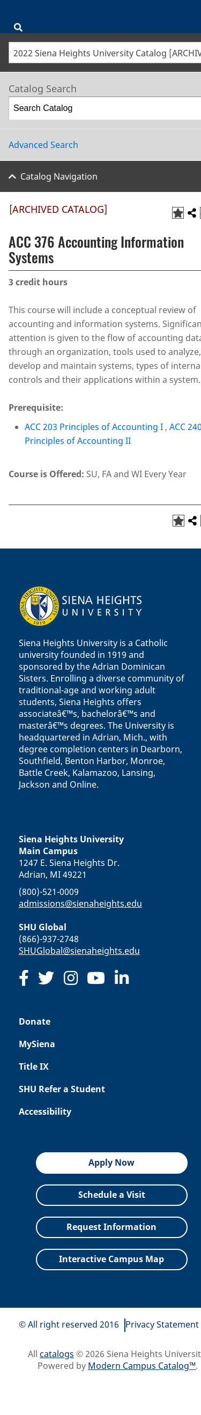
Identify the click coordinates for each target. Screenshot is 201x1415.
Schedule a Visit (111, 1195)
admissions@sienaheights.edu (80, 903)
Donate (34, 1021)
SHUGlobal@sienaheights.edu (79, 951)
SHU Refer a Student (62, 1089)
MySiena (37, 1044)
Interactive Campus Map (111, 1259)
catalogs (57, 1354)
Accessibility (45, 1111)
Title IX (34, 1066)
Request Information (111, 1227)
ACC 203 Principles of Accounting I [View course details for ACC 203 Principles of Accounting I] (94, 427)
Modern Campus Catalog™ (142, 1366)
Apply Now (111, 1162)
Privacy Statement (162, 1324)
